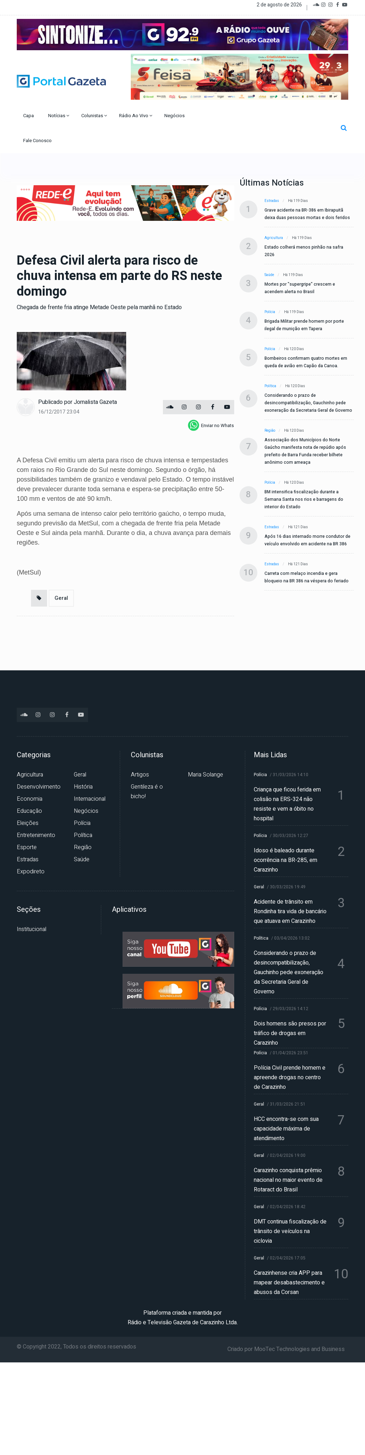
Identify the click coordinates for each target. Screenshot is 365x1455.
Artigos (140, 774)
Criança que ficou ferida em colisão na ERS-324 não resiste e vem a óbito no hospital (287, 804)
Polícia (269, 312)
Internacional (90, 799)
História (83, 787)
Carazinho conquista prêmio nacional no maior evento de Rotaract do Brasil (288, 1180)
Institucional (31, 929)
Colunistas (94, 115)
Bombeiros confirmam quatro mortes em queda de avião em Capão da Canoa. (305, 362)
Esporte (27, 847)
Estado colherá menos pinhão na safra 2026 (303, 251)
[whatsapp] (211, 425)
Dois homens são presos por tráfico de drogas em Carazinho (290, 1033)
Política (270, 386)
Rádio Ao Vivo (135, 115)
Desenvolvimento (39, 787)
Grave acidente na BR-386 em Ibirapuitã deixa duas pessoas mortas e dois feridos (307, 214)
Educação (29, 811)
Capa (29, 115)
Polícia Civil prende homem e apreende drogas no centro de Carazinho (289, 1077)
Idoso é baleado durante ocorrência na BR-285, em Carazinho (285, 860)
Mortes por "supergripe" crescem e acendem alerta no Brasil (299, 288)
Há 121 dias (298, 527)
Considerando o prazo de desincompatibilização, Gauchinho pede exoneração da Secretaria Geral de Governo (308, 403)
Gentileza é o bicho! (147, 792)
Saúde (269, 274)
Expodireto (31, 871)
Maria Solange (205, 774)
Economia (29, 799)
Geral (61, 598)
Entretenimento (36, 835)
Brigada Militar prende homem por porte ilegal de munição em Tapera (304, 325)
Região (269, 430)
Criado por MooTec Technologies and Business (286, 1349)
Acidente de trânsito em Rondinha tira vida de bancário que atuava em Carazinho (290, 911)
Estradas (271, 200)
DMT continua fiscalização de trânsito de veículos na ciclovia (290, 1231)
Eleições (27, 823)
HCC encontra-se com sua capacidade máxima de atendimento (286, 1129)
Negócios (175, 115)
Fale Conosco (38, 140)
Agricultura (273, 237)
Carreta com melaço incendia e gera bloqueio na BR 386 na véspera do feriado (306, 577)
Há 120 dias (294, 349)
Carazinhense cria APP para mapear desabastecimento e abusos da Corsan (289, 1282)
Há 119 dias (298, 200)
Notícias (58, 115)
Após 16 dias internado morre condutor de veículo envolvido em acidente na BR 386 (307, 540)
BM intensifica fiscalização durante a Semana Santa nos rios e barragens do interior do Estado (303, 499)
